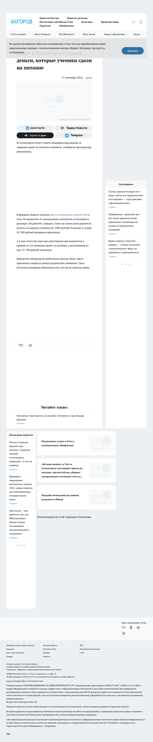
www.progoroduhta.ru (29, 664)
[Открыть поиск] (133, 22)
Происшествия (110, 21)
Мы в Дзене (89, 34)
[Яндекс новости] (73, 128)
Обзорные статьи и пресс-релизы (20, 645)
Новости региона (77, 18)
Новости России (49, 18)
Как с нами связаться (15, 653)
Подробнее (50, 726)
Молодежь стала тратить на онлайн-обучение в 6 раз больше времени (54, 419)
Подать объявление (114, 34)
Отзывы (46, 653)
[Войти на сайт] (141, 22)
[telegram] (31, 345)
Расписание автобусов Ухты (56, 21)
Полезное (87, 21)
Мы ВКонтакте (66, 34)
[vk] (21, 345)
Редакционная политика (90, 649)
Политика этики (49, 649)
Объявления (66, 25)
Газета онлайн (18, 34)
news (89, 77)
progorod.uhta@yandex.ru (17, 681)
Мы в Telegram (42, 34)
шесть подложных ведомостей (69, 214)
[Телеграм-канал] (73, 135)
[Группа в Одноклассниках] (131, 627)
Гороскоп (45, 25)
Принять (133, 50)
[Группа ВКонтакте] (35, 128)
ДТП (81, 645)
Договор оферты (50, 645)
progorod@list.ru (68, 677)
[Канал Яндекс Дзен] (35, 135)
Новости (46, 656)
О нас (82, 653)
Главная (9, 656)
